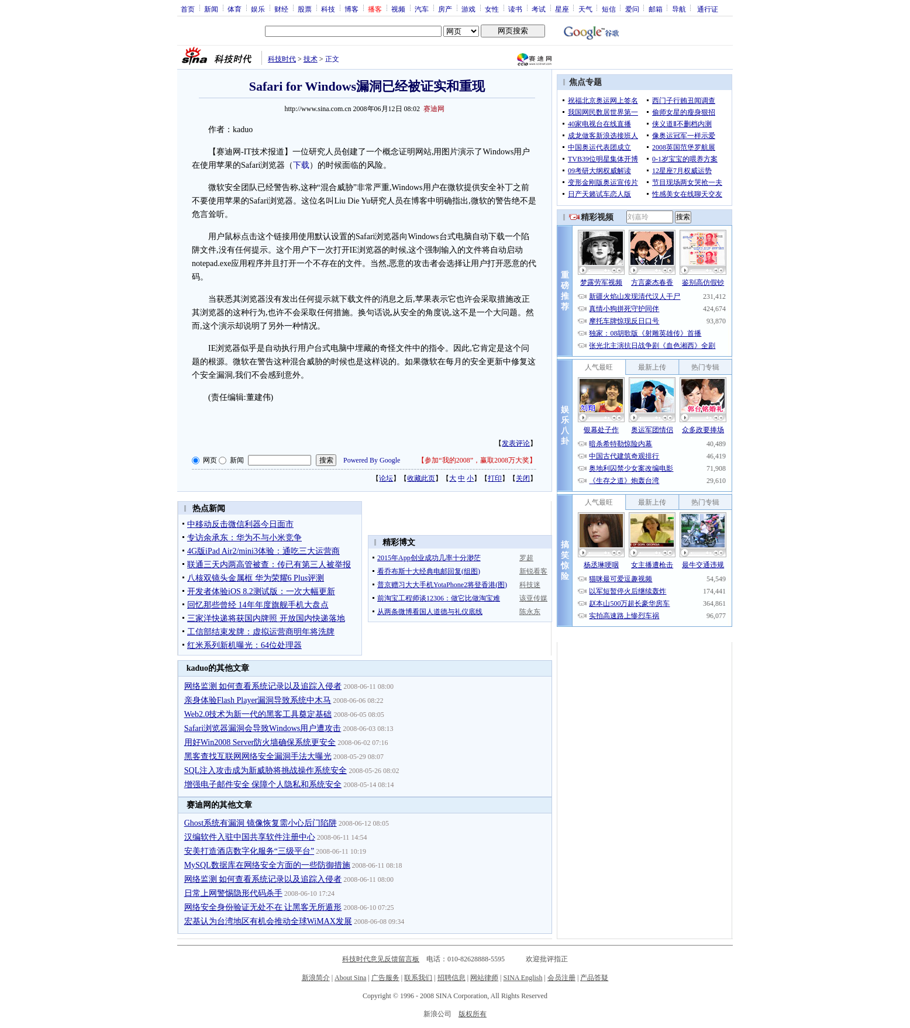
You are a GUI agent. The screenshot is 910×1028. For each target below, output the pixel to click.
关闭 (523, 478)
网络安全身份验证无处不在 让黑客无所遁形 (263, 907)
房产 (445, 8)
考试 (539, 8)
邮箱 (656, 8)
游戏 (468, 8)
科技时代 (282, 59)
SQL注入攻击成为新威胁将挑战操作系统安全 (265, 770)
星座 (562, 8)
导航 (679, 8)
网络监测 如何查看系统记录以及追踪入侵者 (263, 686)
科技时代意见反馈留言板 (380, 959)
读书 (515, 8)
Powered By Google (371, 460)
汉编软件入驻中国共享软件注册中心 (249, 837)
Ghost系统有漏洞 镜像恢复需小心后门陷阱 (260, 823)
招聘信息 (451, 978)
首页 (188, 8)
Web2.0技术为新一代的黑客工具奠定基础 (258, 714)
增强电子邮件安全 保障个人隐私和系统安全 (263, 784)
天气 (585, 8)
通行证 (707, 8)
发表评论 (516, 443)
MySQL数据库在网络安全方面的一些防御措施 (267, 865)
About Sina (350, 978)
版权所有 (473, 1014)
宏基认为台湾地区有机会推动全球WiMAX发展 (268, 921)
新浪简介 (316, 978)
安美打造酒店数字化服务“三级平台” (249, 851)
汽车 (422, 8)
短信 (609, 8)
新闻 (211, 8)
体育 (234, 8)
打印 (495, 478)
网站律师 (484, 978)
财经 (281, 8)
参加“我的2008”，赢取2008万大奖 (477, 460)
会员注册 (561, 978)
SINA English (522, 978)
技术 (311, 59)
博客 (351, 8)
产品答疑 (594, 978)
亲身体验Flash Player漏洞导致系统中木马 (258, 700)
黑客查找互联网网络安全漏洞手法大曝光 (258, 756)
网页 (210, 460)
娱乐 (258, 8)
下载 (301, 165)
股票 (305, 8)
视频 (398, 8)
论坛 (386, 478)
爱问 (632, 8)
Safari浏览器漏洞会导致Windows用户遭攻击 (263, 728)
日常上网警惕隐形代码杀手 (233, 893)
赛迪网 (433, 109)
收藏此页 (421, 478)
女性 (492, 8)
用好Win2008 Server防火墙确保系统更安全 (260, 742)
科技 (328, 8)
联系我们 (418, 978)
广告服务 (385, 978)
